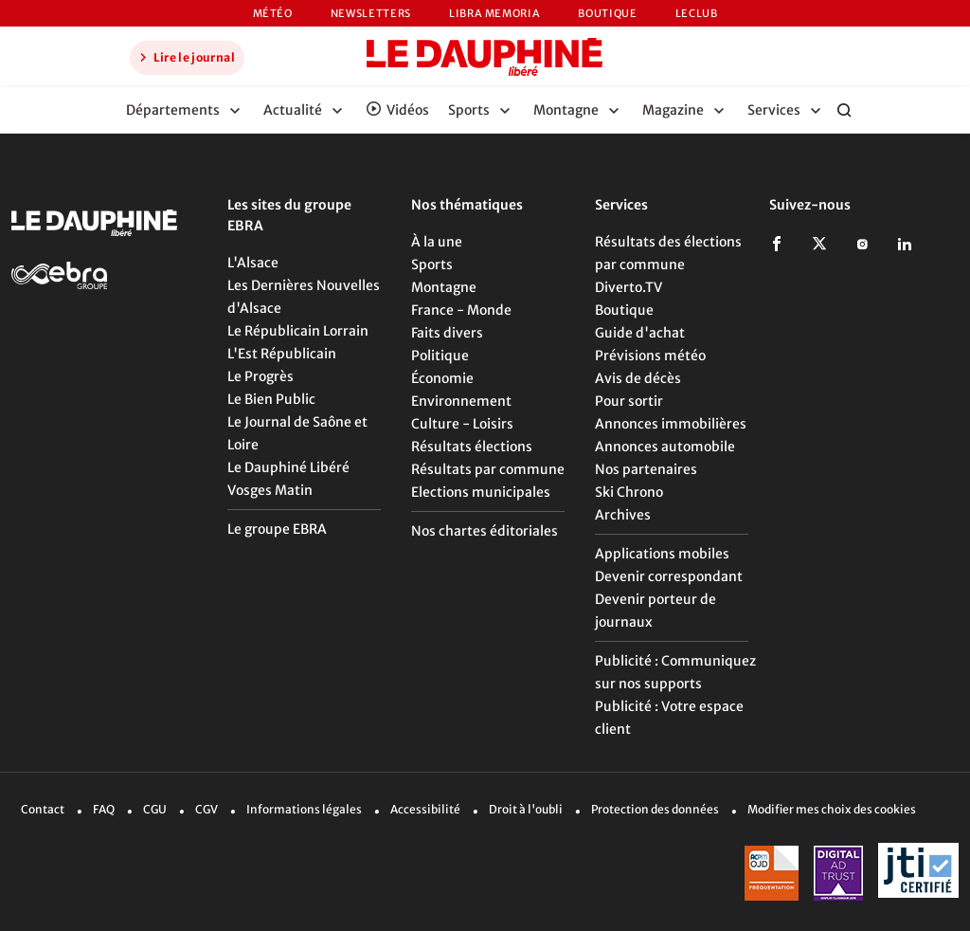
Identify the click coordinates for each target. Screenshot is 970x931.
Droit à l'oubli (526, 809)
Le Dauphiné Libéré (288, 467)
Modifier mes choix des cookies (831, 809)
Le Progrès (260, 376)
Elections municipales (480, 492)
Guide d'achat (640, 332)
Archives (623, 514)
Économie (442, 378)
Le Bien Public (271, 399)
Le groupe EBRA (277, 529)
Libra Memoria (494, 13)
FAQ (104, 809)
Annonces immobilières (670, 423)
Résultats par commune (488, 469)
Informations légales (304, 809)
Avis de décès (638, 378)
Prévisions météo (650, 355)
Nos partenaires (646, 469)
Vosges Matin (270, 490)
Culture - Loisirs (462, 423)
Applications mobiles (662, 553)
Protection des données (655, 809)
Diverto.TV (628, 287)
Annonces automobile (665, 446)
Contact (42, 809)
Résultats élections (471, 446)
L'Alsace (252, 262)
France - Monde (461, 310)
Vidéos (407, 110)
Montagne (443, 287)
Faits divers (447, 332)
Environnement (461, 401)
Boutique (607, 13)
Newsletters (371, 13)
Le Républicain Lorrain (297, 330)
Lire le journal (185, 56)
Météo (273, 13)
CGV (206, 809)
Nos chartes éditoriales (484, 530)
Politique (440, 355)
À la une (436, 241)
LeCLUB (696, 13)
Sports (432, 264)
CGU (155, 809)
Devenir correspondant (669, 576)
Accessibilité (425, 809)
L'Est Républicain (281, 353)
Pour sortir (629, 401)
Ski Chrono (629, 492)
